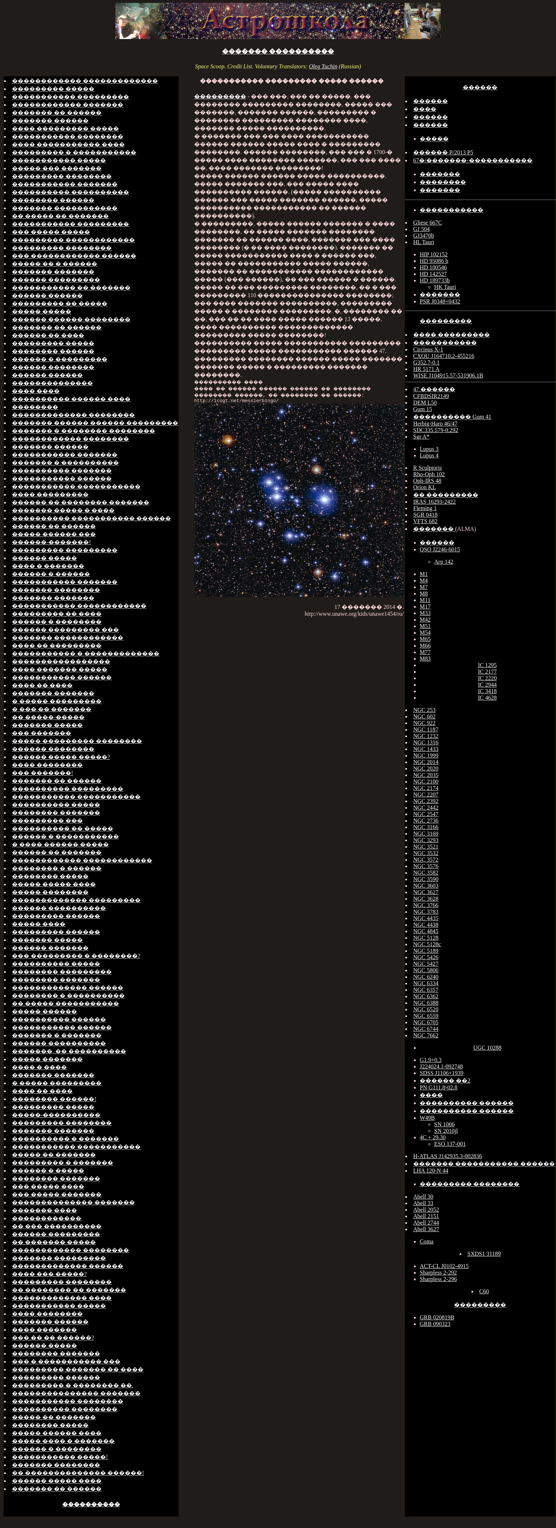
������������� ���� (62, 1298)
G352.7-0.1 (426, 362)
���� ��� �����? (49, 1274)
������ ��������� (56, 280)
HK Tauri (445, 287)
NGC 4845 (426, 931)
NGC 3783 (426, 912)
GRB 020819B (437, 1317)
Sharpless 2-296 (438, 1279)
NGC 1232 (426, 736)
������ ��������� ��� (65, 630)
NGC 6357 (426, 990)
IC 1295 (487, 665)
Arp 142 (443, 562)
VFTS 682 (425, 521)
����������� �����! (60, 1457)
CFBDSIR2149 (431, 396)
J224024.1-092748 (441, 1066)
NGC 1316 (426, 742)
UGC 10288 (487, 1048)
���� (424, 109)
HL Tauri (423, 242)
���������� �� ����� (62, 828)
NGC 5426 (426, 957)
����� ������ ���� (57, 1433)
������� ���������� (278, 51)
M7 (424, 587)
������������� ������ (67, 988)
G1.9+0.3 (431, 1060)
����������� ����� (59, 160)
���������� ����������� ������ (91, 518)
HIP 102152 (434, 254)
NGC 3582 (426, 873)
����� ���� (38, 924)
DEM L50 (425, 403)
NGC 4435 (426, 918)
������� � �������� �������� (83, 431)
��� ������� (41, 733)
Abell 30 (423, 1197)
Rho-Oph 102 (429, 474)
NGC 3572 (426, 860)
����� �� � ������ (54, 264)
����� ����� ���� (54, 884)
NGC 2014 (426, 762)
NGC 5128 (426, 938)
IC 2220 (487, 678)
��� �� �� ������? (53, 1338)
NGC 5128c (427, 944)
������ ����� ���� (57, 1481)
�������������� (52, 383)
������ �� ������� (57, 852)
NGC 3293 (426, 840)
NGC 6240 (426, 977)
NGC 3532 (426, 853)
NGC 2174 (426, 788)
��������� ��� (47, 821)
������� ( (435, 529)
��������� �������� (62, 176)
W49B (427, 1118)
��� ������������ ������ (74, 256)
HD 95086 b (434, 261)
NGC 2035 (426, 775)
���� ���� (36, 391)
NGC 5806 (426, 970)
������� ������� (53, 272)
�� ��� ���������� (57, 1226)
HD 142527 (433, 274)
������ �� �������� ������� (80, 502)
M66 (425, 646)
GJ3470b (423, 235)
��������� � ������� (62, 1163)
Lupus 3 (429, 449)
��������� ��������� (64, 550)
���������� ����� (56, 805)
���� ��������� (50, 494)
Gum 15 (422, 409)
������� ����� (47, 725)
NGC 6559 (426, 1016)
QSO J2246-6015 (440, 549)
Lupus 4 (429, 455)
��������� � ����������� (74, 152)
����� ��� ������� (57, 168)
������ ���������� (59, 908)
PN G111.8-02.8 (438, 1087)
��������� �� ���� (57, 614)
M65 (425, 639)
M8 (424, 593)
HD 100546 (433, 267)
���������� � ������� (65, 1139)
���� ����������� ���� (68, 144)
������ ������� (50, 948)
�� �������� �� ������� (69, 1290)
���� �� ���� (42, 685)
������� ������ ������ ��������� (95, 423)
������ (480, 87)
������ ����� (44, 558)
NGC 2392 (426, 801)
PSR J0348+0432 (440, 301)
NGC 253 (424, 710)
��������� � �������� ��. (72, 1385)
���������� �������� (64, 1409)
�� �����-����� (48, 717)
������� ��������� (59, 1258)
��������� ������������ (73, 240)
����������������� (61, 661)
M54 (425, 632)
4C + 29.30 (433, 1137)
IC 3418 (487, 691)
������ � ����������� (65, 836)
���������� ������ (59, 1019)
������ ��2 (445, 1080)
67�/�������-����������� (473, 160)
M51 (425, 626)
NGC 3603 (426, 886)
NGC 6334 (426, 983)
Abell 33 (423, 1203)
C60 (484, 1291)
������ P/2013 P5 (443, 152)
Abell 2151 (426, 1216)
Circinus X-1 (428, 349)
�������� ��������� (62, 972)
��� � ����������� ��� (66, 1361)
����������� (451, 210)
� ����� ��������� (57, 701)
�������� (35, 407)
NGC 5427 (426, 964)
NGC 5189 (426, 951)
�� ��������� (445, 495)
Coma (426, 1241)
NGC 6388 (426, 1003)
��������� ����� (53, 89)
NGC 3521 (426, 847)
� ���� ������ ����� (60, 844)
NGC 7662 (426, 1035)
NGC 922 (424, 723)
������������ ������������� (85, 81)
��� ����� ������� (57, 1194)
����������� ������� (64, 184)
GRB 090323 (435, 1324)
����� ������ (44, 1011)
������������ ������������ (82, 860)
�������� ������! (54, 1099)
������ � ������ (51, 574)
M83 (425, 659)
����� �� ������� (54, 1155)
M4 (424, 580)
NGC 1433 (426, 749)
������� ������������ (67, 638)
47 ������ (434, 389)
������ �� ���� (48, 335)
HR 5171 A (426, 369)
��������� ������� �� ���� (78, 1369)
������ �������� (53, 367)
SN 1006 (444, 1124)
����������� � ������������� (85, 653)
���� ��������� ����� (65, 128)
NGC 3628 (426, 899)
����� (434, 139)
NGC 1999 (426, 755)
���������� (91, 1504)
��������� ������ (56, 916)
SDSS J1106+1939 (441, 1073)
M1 (424, 574)
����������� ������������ (79, 606)
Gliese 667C (427, 222)
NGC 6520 (426, 1009)
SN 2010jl (446, 1131)
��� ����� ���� (48, 1186)
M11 (425, 600)
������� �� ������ (57, 113)
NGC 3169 (426, 834)
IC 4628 (487, 698)
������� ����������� (64, 208)
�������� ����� (50, 876)
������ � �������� (57, 622)
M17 (425, 606)
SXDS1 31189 (484, 1254)
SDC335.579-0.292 (435, 430)
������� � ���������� (65, 463)
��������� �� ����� (59, 303)
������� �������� (56, 590)
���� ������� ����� (59, 669)
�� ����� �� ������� (60, 216)
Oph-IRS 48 (427, 481)
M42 (425, 619)
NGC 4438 (426, 925)
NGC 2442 (426, 807)
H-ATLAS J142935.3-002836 (447, 1156)
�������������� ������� (73, 1202)
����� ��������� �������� (77, 741)
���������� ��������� (67, 789)
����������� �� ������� (71, 288)
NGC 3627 (426, 892)
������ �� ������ (54, 526)
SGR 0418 (425, 515)
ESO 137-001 (450, 1144)
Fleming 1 (425, 508)
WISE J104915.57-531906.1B (448, 375)
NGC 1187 (425, 729)
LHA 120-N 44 (430, 1171)
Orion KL (424, 487)
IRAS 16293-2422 (434, 502)
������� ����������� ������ (484, 1164)
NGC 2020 (426, 768)
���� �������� (47, 765)
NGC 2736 (426, 821)
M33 (425, 613)
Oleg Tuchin (323, 66)
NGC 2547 (426, 814)
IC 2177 (487, 672)
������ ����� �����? (61, 757)
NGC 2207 (426, 794)
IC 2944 (487, 685)
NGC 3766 (426, 905)
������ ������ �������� (71, 319)
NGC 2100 (426, 781)
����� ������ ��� (54, 534)
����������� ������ (62, 478)
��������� (220, 96)
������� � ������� (57, 1035)
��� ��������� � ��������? (76, 956)
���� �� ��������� (57, 646)
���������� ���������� (70, 192)
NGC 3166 (426, 827)
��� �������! (42, 773)
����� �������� (50, 892)
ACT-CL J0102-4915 (444, 1266)
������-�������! (51, 542)
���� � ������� (48, 566)
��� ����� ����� (51, 232)
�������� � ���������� (68, 996)
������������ (46, 1218)
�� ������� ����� (54, 1242)
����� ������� (47, 1059)
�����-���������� (56, 1115)
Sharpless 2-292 (438, 1272)
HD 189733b (435, 280)
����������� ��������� (70, 97)
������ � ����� (48, 1171)
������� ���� (44, 1210)
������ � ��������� (59, 359)
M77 (425, 652)
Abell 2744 (426, 1223)
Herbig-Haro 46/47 (435, 424)
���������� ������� (62, 471)
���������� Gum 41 (452, 417)
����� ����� (41, 311)
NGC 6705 (426, 1022)
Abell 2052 (426, 1210)
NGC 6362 (426, 996)
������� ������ (50, 121)
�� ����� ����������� (65, 1003)
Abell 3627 (426, 1229)
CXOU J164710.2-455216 (443, 356)
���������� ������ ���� (71, 399)
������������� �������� (73, 415)
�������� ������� (56, 813)
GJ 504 (421, 229)
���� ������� (44, 1330)
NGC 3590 (426, 879)
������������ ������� (67, 105)
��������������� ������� (76, 1393)
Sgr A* (421, 437)
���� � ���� (39, 1067)
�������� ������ (53, 200)
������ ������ (47, 296)
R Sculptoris (427, 468)
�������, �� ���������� (69, 1051)
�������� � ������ (57, 868)
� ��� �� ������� (51, 709)
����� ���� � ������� (63, 1441)
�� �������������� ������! (78, 1473)
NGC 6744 (426, 1029)
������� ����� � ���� (63, 510)
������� (440, 174)
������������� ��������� (76, 900)
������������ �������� (70, 439)
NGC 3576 (426, 866)
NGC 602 (424, 716)
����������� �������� (67, 136)
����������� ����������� (76, 486)
